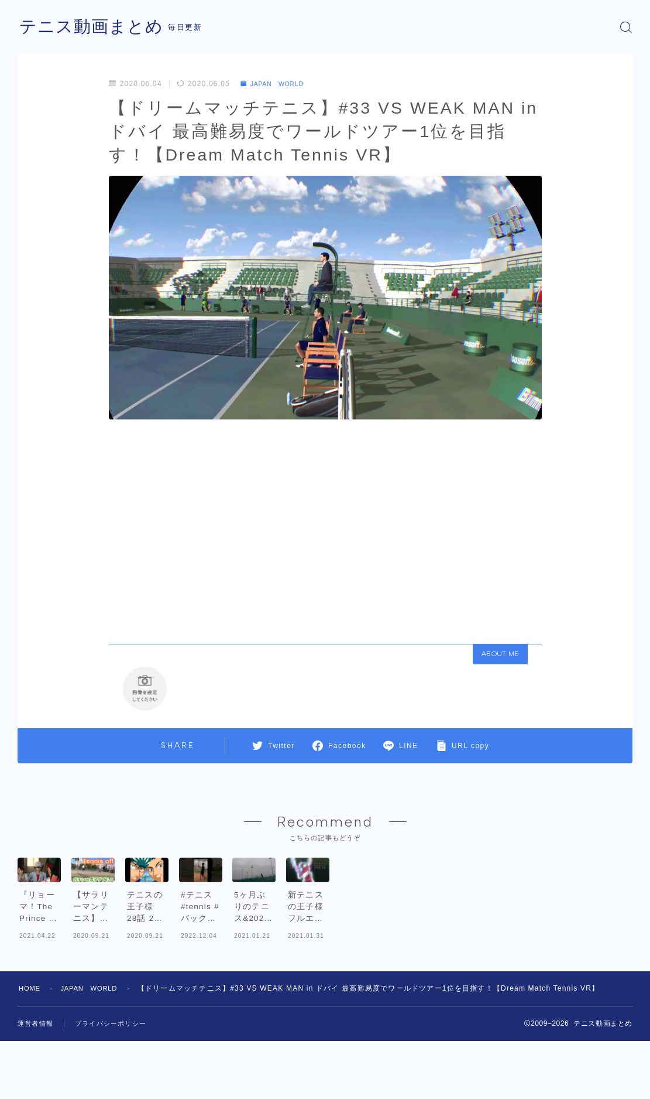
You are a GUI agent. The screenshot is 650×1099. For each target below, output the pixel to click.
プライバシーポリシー (116, 1083)
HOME (31, 1048)
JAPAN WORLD (276, 84)
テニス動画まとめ (93, 27)
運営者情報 (37, 1083)
